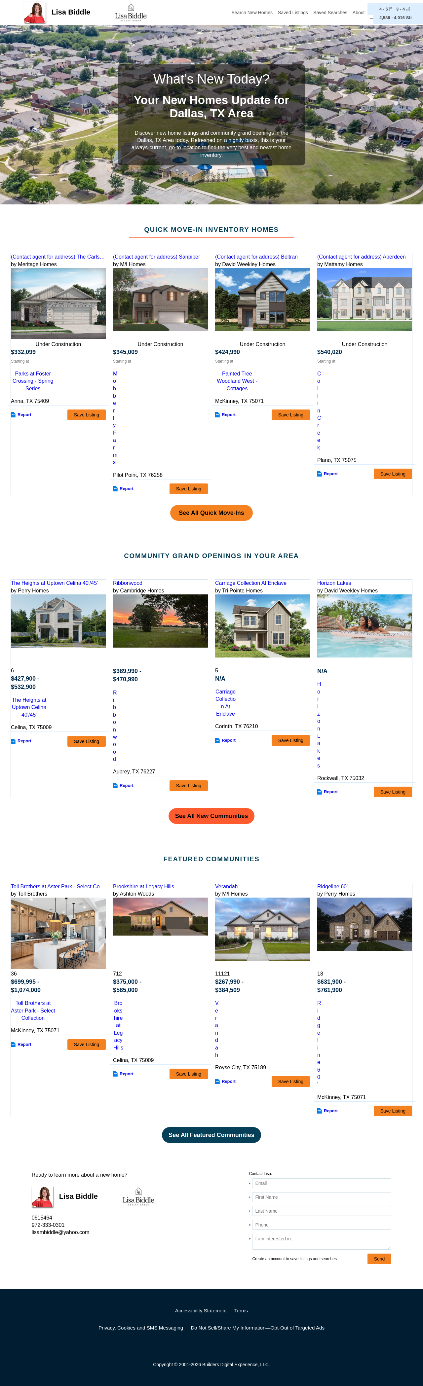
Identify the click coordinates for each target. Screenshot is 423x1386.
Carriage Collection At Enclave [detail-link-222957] (251, 583)
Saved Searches (330, 12)
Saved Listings (293, 12)
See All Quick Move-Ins (211, 513)
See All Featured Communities (211, 1135)
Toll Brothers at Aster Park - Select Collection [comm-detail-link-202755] (33, 1010)
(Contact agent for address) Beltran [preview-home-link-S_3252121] (256, 257)
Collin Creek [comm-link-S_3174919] (319, 410)
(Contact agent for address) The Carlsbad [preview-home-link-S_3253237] (58, 257)
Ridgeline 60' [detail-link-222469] (332, 886)
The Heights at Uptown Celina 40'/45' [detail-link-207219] (54, 583)
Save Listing (86, 414)
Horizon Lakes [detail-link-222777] (334, 583)
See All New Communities (211, 816)
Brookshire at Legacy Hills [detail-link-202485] (143, 886)
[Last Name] (321, 1211)
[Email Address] (321, 1183)
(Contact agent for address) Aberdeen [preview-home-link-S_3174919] (361, 257)
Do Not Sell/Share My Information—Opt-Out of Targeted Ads (258, 1328)
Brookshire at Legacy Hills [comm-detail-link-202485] (118, 1025)
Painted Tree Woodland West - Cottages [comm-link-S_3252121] (237, 381)
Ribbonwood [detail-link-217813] (127, 583)
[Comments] (321, 1242)
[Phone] (321, 1225)
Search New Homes (252, 12)
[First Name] (321, 1197)
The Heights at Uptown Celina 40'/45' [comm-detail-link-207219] (29, 707)
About (359, 12)
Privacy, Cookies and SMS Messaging (140, 1328)
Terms (241, 1310)
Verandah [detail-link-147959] (226, 886)
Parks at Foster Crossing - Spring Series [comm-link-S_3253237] (33, 381)
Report (24, 414)
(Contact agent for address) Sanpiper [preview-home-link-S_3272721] (156, 257)
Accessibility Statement (201, 1310)
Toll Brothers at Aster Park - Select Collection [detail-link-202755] (58, 886)
